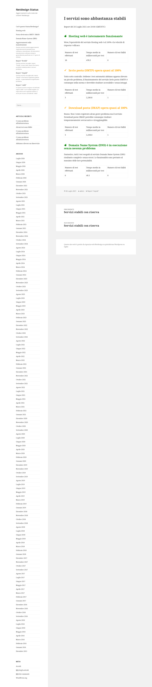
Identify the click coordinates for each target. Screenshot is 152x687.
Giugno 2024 (20, 255)
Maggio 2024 (20, 259)
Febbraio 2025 (21, 224)
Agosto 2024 (20, 248)
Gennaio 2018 (21, 554)
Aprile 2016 (20, 636)
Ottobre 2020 (21, 426)
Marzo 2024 (20, 267)
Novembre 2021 (22, 376)
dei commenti (22, 674)
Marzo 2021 (20, 407)
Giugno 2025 (20, 209)
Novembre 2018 (22, 515)
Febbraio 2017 (21, 597)
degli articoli (22, 670)
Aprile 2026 (20, 170)
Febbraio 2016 (21, 643)
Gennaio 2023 (21, 321)
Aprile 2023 (20, 310)
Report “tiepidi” (28, 77)
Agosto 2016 (20, 620)
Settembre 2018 (22, 523)
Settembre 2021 (22, 383)
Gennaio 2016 (21, 647)
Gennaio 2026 (21, 182)
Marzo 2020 (20, 453)
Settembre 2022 (22, 337)
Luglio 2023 (20, 298)
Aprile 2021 (20, 403)
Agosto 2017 (20, 574)
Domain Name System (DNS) (26, 38)
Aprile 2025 (20, 217)
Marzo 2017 (20, 593)
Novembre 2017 (22, 562)
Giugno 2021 (20, 395)
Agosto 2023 (20, 294)
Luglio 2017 (20, 577)
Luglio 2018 (20, 531)
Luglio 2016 (20, 624)
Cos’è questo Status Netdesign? (27, 27)
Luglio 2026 (20, 158)
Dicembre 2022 (21, 325)
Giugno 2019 (20, 488)
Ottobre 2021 (21, 380)
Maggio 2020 (20, 446)
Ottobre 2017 (21, 566)
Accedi (18, 666)
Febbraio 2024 (21, 271)
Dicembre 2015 (21, 651)
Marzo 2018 (20, 546)
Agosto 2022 (20, 341)
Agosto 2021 (20, 387)
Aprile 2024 (20, 263)
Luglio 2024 (20, 252)
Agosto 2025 (20, 201)
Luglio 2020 (20, 438)
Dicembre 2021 (21, 372)
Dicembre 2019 (21, 465)
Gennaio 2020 (21, 461)
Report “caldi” (28, 89)
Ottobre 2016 (21, 612)
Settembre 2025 (22, 197)
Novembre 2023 (22, 283)
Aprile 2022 (20, 356)
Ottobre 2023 (21, 286)
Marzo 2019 (20, 500)
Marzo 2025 (20, 220)
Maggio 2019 (20, 492)
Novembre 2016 (22, 608)
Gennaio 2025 (21, 228)
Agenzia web (90, 244)
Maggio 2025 (20, 213)
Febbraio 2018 (21, 550)
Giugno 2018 (20, 535)
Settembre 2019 (22, 477)
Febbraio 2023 (21, 317)
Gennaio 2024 (21, 275)
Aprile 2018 (20, 543)
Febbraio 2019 (21, 504)
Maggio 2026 (20, 166)
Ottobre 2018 (21, 519)
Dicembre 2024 (21, 232)
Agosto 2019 (20, 480)
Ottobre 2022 (21, 333)
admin (82, 191)
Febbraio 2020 (21, 457)
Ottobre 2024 (21, 240)
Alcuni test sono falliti (24, 127)
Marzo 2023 (20, 314)
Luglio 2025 (20, 205)
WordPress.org (21, 678)
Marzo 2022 (20, 360)
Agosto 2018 (20, 527)
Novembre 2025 (22, 189)
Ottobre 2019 (21, 473)
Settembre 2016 (22, 616)
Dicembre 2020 (21, 418)
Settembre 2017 (22, 570)
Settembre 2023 (22, 290)
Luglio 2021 (20, 391)
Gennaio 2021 (21, 414)
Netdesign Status (27, 9)
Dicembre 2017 (21, 558)
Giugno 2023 (20, 302)
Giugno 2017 (20, 581)
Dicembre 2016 (21, 605)
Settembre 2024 (22, 244)
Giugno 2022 (20, 349)
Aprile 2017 (20, 589)
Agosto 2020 (20, 434)
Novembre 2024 (22, 236)
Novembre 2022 (22, 329)
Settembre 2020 (22, 430)
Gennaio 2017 (21, 601)
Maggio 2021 (20, 399)
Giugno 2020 (20, 442)
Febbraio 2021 (21, 411)
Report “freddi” (28, 65)
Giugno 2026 (20, 162)
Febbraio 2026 (21, 178)
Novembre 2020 (22, 422)
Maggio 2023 (20, 306)
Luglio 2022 (20, 345)
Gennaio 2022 (21, 368)
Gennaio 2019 (21, 508)
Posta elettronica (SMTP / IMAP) (28, 34)
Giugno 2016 (20, 628)
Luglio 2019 (20, 484)
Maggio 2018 (20, 539)
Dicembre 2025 (21, 186)
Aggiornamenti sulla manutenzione (28, 49)
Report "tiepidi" (93, 191)
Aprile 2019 (20, 496)
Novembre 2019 (22, 469)
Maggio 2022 (20, 352)
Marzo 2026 (20, 174)
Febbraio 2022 (21, 364)
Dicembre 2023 (21, 279)
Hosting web (20, 30)
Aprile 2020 (20, 449)
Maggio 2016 (20, 632)
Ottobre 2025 (21, 193)
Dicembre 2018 (21, 511)
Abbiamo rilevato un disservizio (28, 143)
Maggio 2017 (20, 585)
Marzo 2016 (20, 640)
